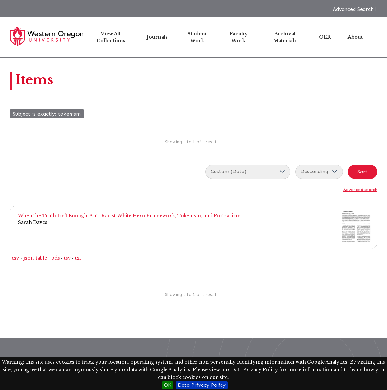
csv (15, 258)
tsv (67, 258)
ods (55, 258)
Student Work (197, 37)
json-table (35, 258)
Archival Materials (285, 37)
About (355, 37)
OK (167, 385)
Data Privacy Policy (202, 385)
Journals (157, 37)
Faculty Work (239, 37)
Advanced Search (353, 9)
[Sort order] (319, 172)
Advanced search (360, 189)
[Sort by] (247, 172)
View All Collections (111, 37)
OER (325, 37)
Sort (362, 172)
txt (78, 258)
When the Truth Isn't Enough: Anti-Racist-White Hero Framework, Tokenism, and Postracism (129, 215)
